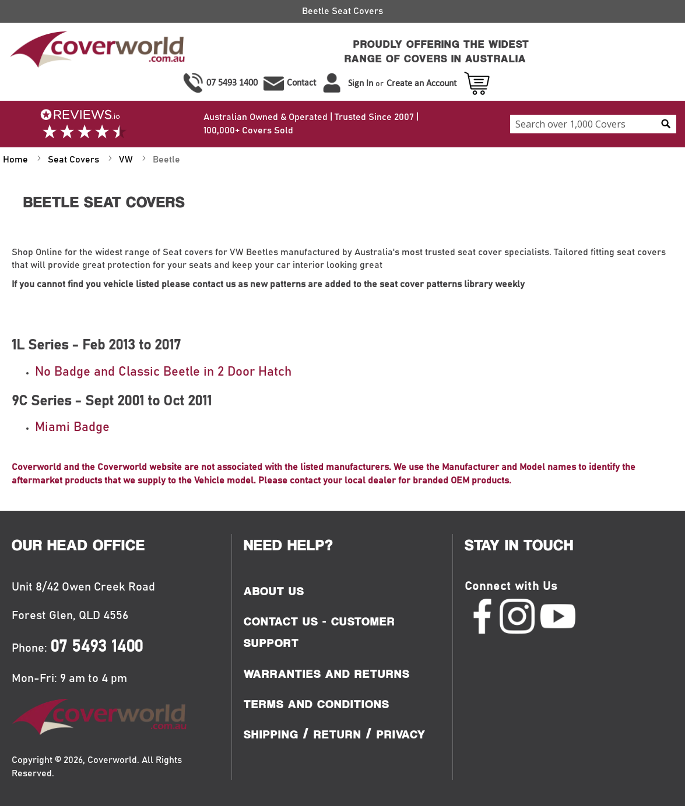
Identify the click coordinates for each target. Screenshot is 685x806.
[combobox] (593, 124)
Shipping (271, 734)
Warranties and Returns (327, 674)
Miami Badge (72, 427)
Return (337, 734)
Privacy (401, 734)
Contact (301, 82)
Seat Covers (74, 159)
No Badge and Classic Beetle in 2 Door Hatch (163, 372)
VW (127, 159)
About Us (274, 591)
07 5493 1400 (232, 82)
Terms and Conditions (316, 704)
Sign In (360, 83)
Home (16, 159)
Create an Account (421, 83)
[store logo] (96, 51)
